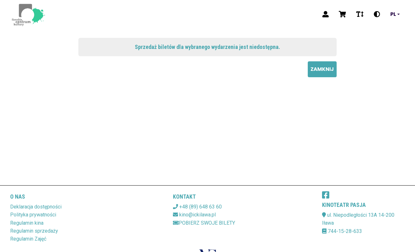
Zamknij (322, 69)
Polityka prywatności (33, 215)
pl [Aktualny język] (393, 14)
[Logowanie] (325, 14)
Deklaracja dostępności (36, 207)
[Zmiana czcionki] (360, 14)
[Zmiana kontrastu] (377, 14)
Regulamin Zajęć (28, 239)
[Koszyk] (342, 14)
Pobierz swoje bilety (204, 223)
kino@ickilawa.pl (197, 215)
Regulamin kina (26, 223)
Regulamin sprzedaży (34, 231)
